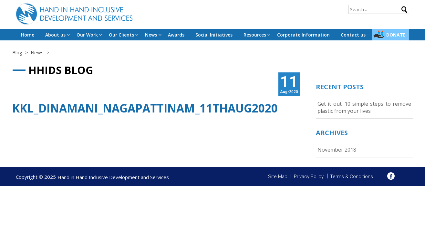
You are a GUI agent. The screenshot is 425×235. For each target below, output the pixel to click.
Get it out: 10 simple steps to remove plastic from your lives (364, 107)
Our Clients (121, 35)
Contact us (353, 35)
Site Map (277, 176)
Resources (255, 35)
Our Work (87, 35)
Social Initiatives (214, 35)
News (151, 35)
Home (27, 35)
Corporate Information (303, 35)
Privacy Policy (309, 176)
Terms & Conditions (351, 176)
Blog (17, 52)
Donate (396, 35)
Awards (176, 35)
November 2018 (336, 149)
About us (55, 35)
